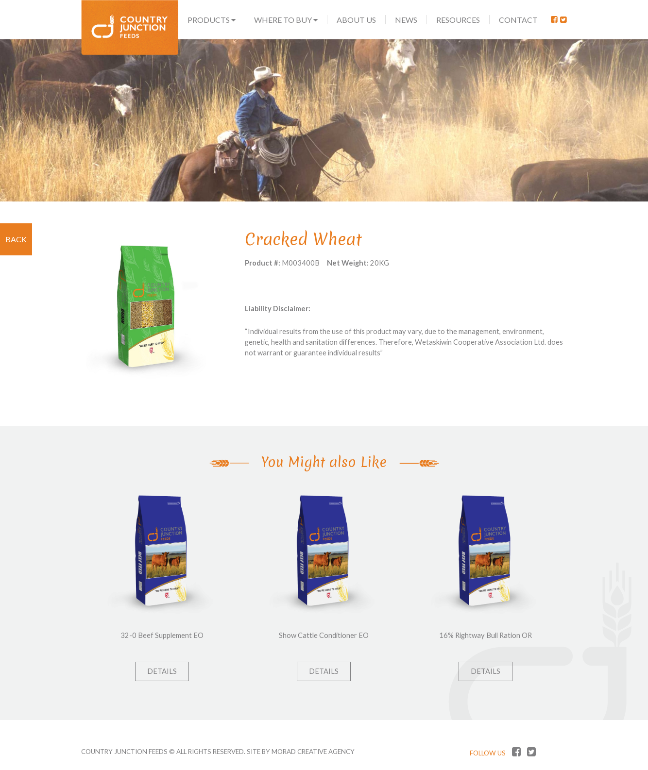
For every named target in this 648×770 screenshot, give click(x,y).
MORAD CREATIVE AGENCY (313, 751)
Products (212, 19)
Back (16, 239)
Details (162, 671)
